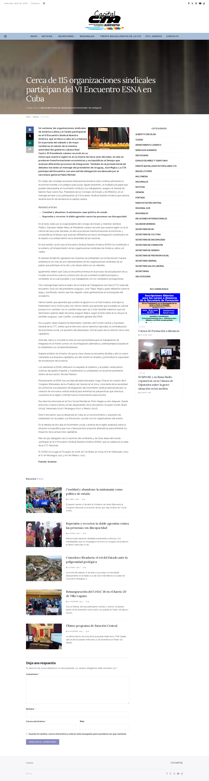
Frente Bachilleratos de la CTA (120, 36)
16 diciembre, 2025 (74, 631)
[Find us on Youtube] (178, 773)
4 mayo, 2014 (32, 108)
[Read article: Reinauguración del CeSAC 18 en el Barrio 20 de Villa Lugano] (44, 602)
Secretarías (66, 36)
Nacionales (46, 108)
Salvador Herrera (145, 224)
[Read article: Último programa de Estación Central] (44, 636)
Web (82, 721)
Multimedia (141, 176)
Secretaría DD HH (144, 229)
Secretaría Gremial (146, 261)
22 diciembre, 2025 (74, 602)
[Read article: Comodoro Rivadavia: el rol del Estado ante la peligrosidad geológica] (44, 568)
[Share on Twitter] (30, 136)
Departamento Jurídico (148, 145)
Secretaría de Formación (149, 245)
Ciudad (139, 140)
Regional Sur (142, 208)
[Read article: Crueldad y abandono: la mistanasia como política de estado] (44, 500)
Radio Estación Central (148, 203)
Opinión (139, 192)
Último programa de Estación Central (91, 626)
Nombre (31, 709)
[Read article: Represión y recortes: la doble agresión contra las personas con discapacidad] (44, 534)
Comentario (33, 674)
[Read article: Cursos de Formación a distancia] (159, 308)
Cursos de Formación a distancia (158, 331)
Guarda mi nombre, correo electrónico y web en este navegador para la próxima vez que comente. (78, 734)
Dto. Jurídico (153, 36)
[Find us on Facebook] (167, 773)
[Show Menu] (5, 36)
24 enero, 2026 (73, 533)
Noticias (47, 36)
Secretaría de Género (147, 250)
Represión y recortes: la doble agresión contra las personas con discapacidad (84, 216)
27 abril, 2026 (72, 499)
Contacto (35, 3)
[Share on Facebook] (30, 129)
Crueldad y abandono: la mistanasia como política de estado (74, 212)
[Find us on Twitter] (170, 773)
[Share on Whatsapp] (30, 143)
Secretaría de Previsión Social (152, 255)
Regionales (87, 36)
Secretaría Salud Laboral (149, 266)
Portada (140, 198)
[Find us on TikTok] (204, 3)
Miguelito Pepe (143, 171)
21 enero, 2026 (72, 567)
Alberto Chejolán (145, 134)
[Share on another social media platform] (30, 149)
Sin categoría (95, 108)
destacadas (141, 155)
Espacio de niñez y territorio (151, 161)
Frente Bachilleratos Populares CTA (156, 166)
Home (28, 117)
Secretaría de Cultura (148, 234)
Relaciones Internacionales (74, 108)
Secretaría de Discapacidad (150, 240)
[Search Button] (44, 3)
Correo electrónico (36, 721)
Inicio (33, 36)
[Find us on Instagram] (174, 773)
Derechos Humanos (146, 150)
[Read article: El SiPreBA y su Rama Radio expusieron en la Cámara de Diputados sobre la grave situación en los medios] (159, 354)
